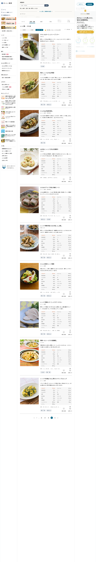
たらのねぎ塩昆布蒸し (46, 111)
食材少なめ (49, 104)
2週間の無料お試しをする (85, 32)
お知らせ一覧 (4, 160)
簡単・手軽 (43, 104)
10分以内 (42, 372)
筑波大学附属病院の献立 (7, 56)
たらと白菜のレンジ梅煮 (47, 264)
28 (41, 417)
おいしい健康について (7, 12)
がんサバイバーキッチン (7, 68)
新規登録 (89, 4)
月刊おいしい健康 (5, 89)
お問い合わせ (4, 155)
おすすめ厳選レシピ (6, 45)
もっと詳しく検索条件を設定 (45, 11)
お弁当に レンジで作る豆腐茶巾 (49, 149)
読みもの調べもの (5, 84)
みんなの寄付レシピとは (7, 66)
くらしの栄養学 (6, 87)
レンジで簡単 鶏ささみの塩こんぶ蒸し (51, 226)
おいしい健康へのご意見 (7, 153)
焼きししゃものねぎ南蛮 (47, 73)
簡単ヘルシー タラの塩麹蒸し (48, 340)
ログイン (81, 4)
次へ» (58, 418)
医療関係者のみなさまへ (7, 148)
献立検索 (5, 54)
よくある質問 (4, 158)
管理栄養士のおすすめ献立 (7, 59)
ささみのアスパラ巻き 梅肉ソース (50, 187)
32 (54, 417)
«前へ (33, 418)
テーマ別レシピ (5, 40)
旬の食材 (42, 66)
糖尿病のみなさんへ (6, 70)
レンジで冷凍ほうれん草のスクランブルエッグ (53, 378)
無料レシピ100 (5, 47)
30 (48, 417)
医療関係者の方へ (7, 15)
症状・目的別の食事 (6, 77)
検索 (47, 5)
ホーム (4, 9)
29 (44, 417)
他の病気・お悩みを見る (7, 31)
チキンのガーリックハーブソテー (49, 34)
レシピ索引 (4, 42)
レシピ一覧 (4, 38)
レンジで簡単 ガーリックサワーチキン (51, 302)
